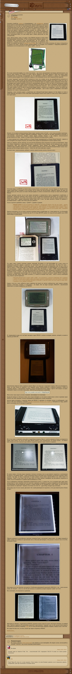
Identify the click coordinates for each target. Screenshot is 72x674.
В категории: (16, 18)
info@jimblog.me (12, 5)
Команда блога (19, 9)
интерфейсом (40, 23)
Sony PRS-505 (19, 18)
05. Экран (14, 17)
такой (27, 625)
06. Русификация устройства (18, 635)
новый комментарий (27, 642)
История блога (30, 9)
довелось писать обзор (30, 43)
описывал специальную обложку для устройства (40, 401)
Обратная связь (8, 9)
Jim (12, 658)
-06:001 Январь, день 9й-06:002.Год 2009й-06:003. (17, 15)
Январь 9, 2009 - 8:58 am (61, 649)
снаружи (21, 23)
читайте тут (35, 206)
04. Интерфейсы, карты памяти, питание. (21, 636)
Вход (67, 1)
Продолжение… (11, 630)
